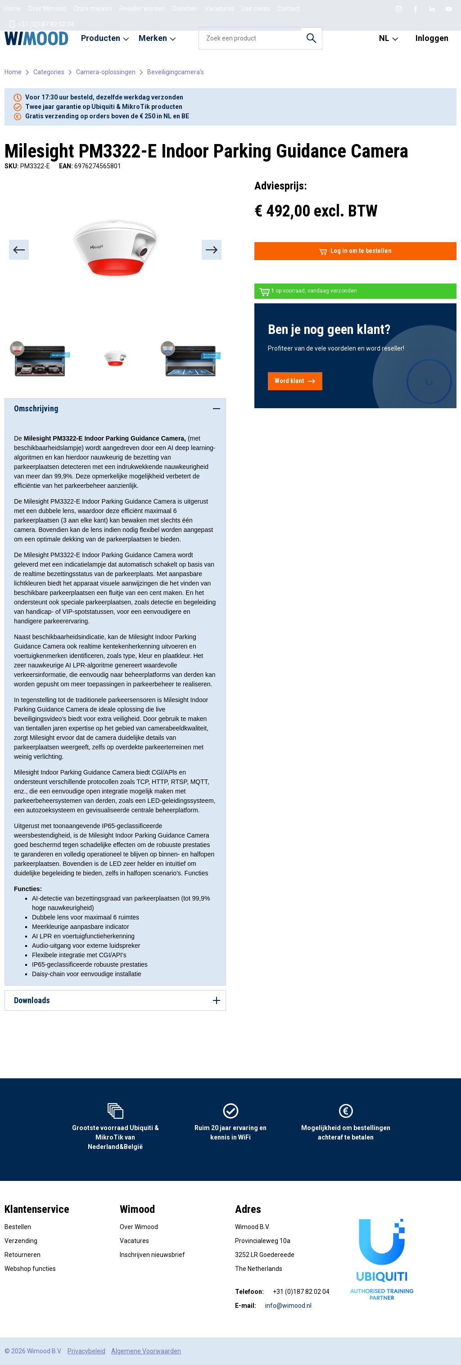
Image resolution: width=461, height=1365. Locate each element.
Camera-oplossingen (106, 72)
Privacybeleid (86, 1351)
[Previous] (19, 250)
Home (12, 8)
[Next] (211, 250)
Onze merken (92, 8)
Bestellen (18, 1226)
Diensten (185, 8)
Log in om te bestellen (355, 251)
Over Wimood (47, 8)
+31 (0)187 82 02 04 (41, 24)
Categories (48, 72)
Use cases (255, 8)
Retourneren (23, 1254)
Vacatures (219, 8)
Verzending (21, 1240)
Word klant (295, 381)
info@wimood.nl (288, 1305)
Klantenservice (37, 1209)
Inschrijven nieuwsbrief (152, 1254)
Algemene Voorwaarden (146, 1351)
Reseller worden (142, 8)
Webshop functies (30, 1268)
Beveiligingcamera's (175, 72)
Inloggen (432, 38)
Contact (288, 8)
